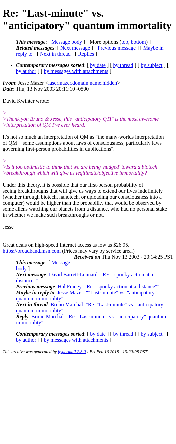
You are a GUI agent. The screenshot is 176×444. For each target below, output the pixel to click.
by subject (151, 65)
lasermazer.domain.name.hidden (82, 83)
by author (26, 71)
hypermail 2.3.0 (72, 351)
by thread (123, 65)
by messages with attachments (76, 71)
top (124, 42)
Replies (86, 54)
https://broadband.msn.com (32, 251)
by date (98, 65)
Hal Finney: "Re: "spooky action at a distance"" (108, 286)
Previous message (117, 48)
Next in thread (55, 54)
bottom (138, 42)
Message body (66, 42)
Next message (75, 48)
